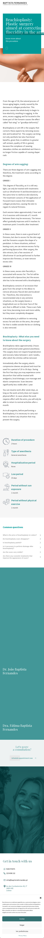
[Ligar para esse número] (22, 873)
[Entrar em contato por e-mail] (22, 880)
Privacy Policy (23, 935)
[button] (40, 898)
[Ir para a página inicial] (15, 3)
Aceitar (22, 919)
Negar (22, 925)
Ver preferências (22, 931)
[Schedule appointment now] (24, 758)
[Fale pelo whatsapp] (22, 869)
